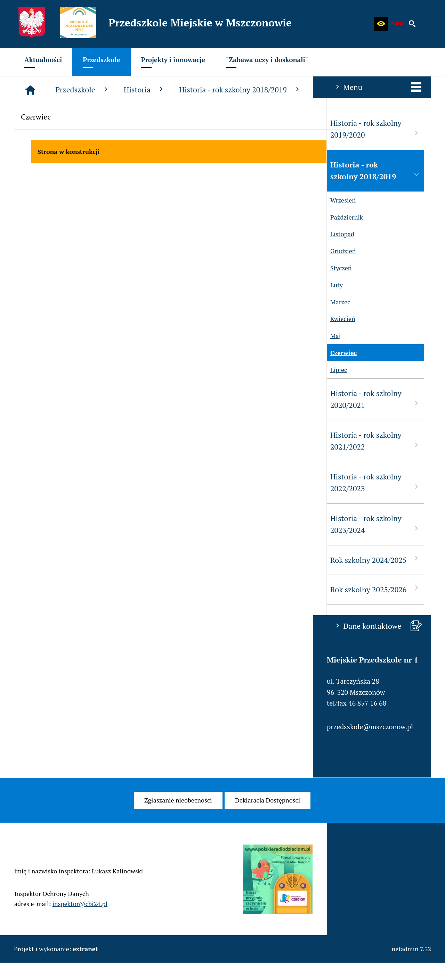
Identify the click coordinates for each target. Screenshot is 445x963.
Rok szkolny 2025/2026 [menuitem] (62, 589)
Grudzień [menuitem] (28, 251)
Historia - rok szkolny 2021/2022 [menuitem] (62, 441)
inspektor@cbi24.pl (80, 913)
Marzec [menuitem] (26, 302)
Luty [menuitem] (22, 285)
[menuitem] (43, 62)
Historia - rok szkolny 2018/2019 (345, 89)
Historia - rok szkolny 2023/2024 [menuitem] (62, 524)
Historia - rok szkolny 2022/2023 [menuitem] (62, 483)
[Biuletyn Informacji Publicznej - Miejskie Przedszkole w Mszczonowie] (397, 24)
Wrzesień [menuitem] (28, 200)
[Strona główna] (135, 90)
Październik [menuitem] (32, 217)
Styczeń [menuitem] (26, 268)
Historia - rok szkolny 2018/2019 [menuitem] (62, 171)
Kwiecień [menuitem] (28, 318)
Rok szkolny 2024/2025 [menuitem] (62, 559)
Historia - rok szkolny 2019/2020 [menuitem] (62, 129)
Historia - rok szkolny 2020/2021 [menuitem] (62, 399)
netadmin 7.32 (411, 949)
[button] (381, 24)
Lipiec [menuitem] (24, 369)
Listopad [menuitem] (27, 233)
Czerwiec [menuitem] (29, 352)
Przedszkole (187, 89)
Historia (249, 89)
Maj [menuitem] (21, 335)
